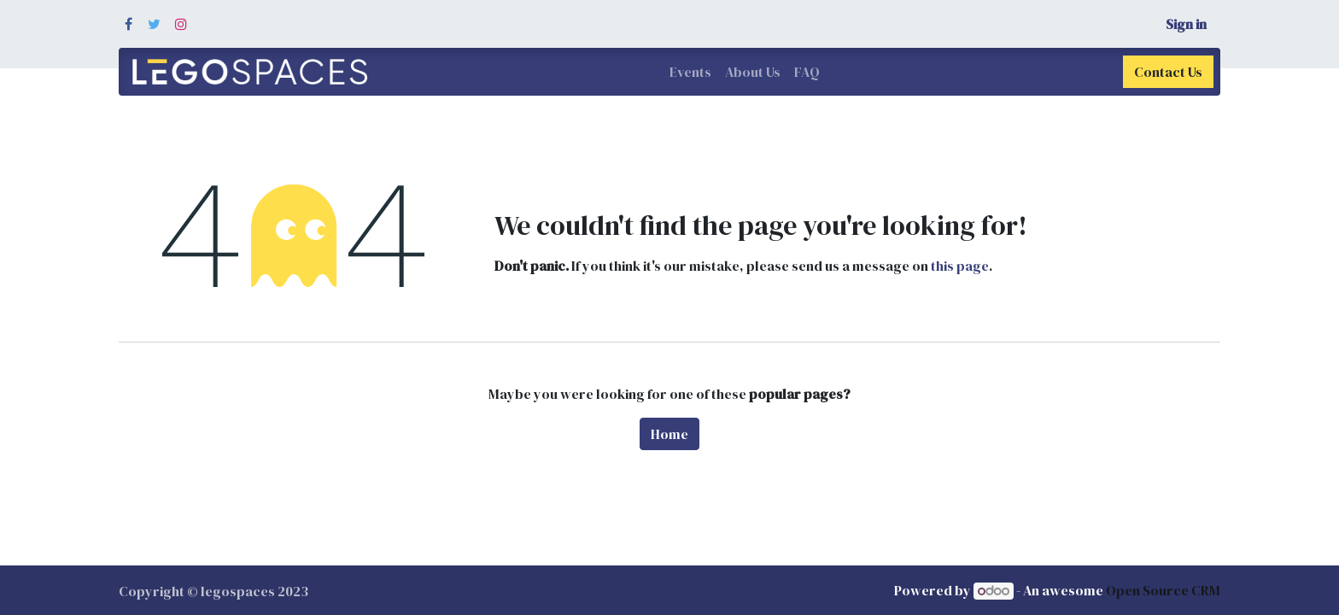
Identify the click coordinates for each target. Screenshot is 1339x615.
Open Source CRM (1163, 590)
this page (960, 265)
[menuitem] (690, 72)
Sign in (1186, 24)
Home (669, 434)
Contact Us (1168, 71)
